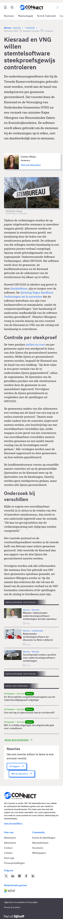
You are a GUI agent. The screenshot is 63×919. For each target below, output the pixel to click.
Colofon (8, 852)
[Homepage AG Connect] (31, 7)
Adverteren (10, 842)
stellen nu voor (35, 344)
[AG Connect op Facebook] (26, 876)
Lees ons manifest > (13, 823)
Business (9, 15)
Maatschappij (25, 15)
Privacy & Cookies (12, 907)
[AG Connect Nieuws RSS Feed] (33, 876)
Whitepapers (39, 852)
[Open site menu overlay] (5, 7)
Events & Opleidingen (43, 837)
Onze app (9, 857)
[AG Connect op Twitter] (6, 876)
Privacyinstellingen (14, 863)
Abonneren (10, 837)
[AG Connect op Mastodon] (19, 876)
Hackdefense (19, 288)
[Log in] (57, 7)
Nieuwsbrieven (40, 842)
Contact (8, 847)
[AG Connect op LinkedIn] (13, 876)
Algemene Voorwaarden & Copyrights (21, 902)
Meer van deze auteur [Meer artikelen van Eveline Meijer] (31, 164)
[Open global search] (12, 7)
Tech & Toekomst (46, 15)
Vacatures (37, 847)
